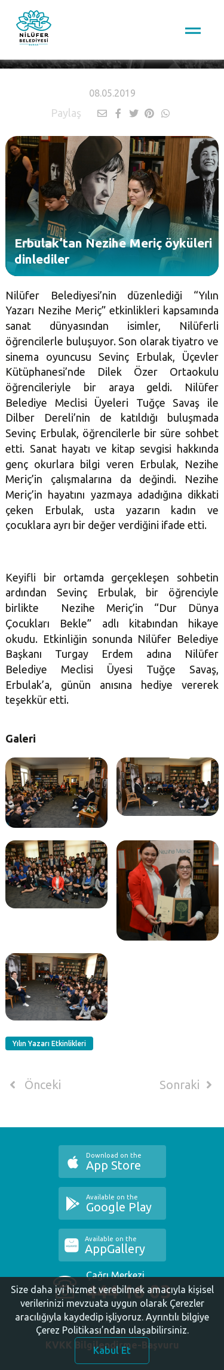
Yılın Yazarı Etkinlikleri (49, 1043)
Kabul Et (112, 1354)
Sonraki (188, 1084)
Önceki (33, 1084)
